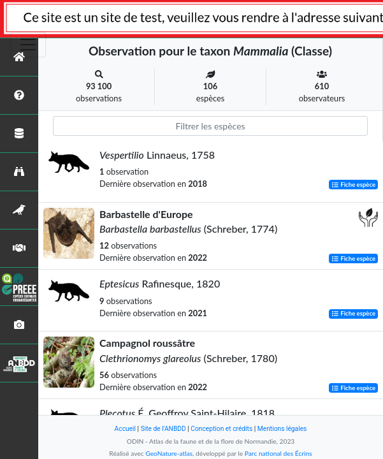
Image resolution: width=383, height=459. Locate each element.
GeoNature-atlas (168, 453)
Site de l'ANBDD (163, 429)
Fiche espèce (353, 184)
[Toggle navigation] (28, 44)
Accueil (125, 429)
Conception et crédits (221, 429)
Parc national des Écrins (278, 453)
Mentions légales (282, 429)
